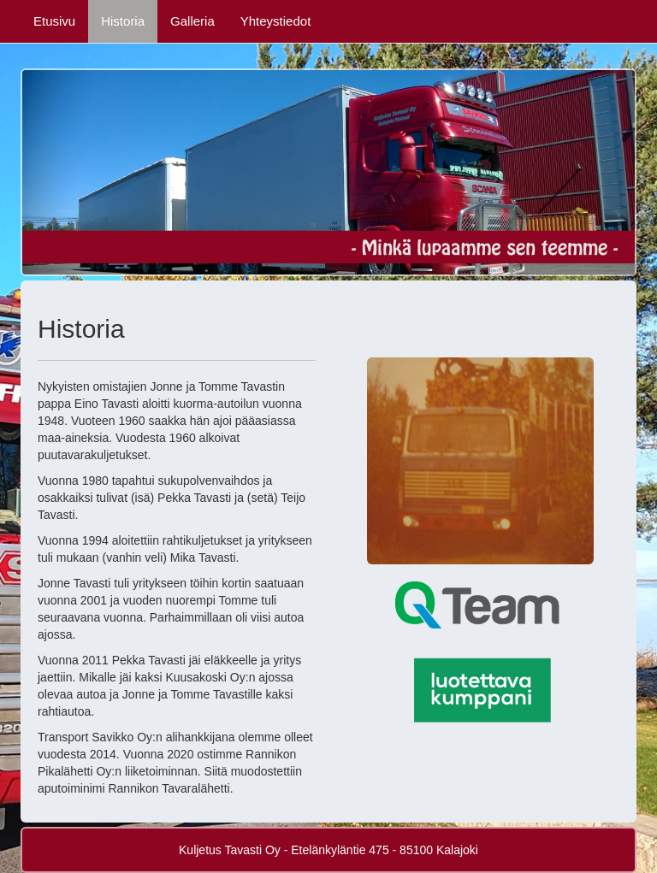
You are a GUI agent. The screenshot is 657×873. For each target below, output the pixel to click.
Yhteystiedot (275, 21)
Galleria (192, 21)
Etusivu (54, 21)
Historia (123, 21)
